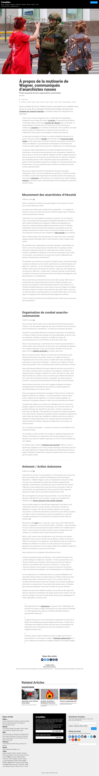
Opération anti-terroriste (51, 445)
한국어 (24, 760)
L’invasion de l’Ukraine (52, 123)
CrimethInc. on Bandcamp (88, 736)
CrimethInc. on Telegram (91, 736)
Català (26, 764)
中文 (19, 757)
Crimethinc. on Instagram (76, 736)
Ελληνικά (42, 102)
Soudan (44, 139)
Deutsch (33, 102)
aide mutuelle (60, 233)
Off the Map (9, 740)
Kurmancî (12, 766)
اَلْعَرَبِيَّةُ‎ (9, 762)
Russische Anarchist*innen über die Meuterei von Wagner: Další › (68, 668)
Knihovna (7, 4)
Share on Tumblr (56, 659)
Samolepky (17, 728)
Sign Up (94, 728)
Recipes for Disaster (22, 736)
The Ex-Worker (6, 743)
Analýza (16, 721)
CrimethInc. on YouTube (73, 740)
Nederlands (10, 760)
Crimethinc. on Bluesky (79, 736)
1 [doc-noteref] (39, 166)
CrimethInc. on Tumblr (85, 736)
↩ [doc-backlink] (42, 613)
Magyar (47, 102)
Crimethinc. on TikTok (94, 736)
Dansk (22, 762)
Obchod (24, 4)
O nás (37, 4)
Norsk (17, 766)
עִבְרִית (26, 762)
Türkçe (24, 759)
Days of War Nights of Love (10, 738)
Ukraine (48, 666)
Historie (5, 723)
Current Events (24, 99)
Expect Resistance (11, 736)
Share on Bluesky (45, 659)
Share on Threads (50, 659)
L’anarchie (34, 128)
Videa (22, 728)
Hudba (26, 728)
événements (45, 606)
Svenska (17, 762)
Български (23, 102)
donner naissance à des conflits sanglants (48, 501)
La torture (51, 120)
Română (5, 762)
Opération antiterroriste (62, 638)
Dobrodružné (10, 721)
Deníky (7, 728)
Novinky (14, 723)
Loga (4, 730)
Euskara (20, 759)
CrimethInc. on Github (82, 736)
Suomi (4, 757)
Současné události (24, 721)
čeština (28, 102)
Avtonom (25, 180)
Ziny (4, 728)
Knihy (2, 4)
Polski (59, 102)
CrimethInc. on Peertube (70, 740)
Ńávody (9, 723)
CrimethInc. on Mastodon (70, 736)
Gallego (7, 766)
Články (4, 719)
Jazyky (33, 4)
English (37, 102)
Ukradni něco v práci (17, 730)
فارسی (4, 760)
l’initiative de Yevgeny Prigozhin (31, 111)
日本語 (55, 102)
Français (24, 753)
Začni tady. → (59, 737)
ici (34, 199)
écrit (36, 523)
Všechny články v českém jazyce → (10, 6)
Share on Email (42, 659)
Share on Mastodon (48, 659)
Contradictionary (23, 734)
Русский (74, 102)
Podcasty (18, 4)
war (51, 666)
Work (4, 736)
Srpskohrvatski (18, 760)
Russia (44, 666)
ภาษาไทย (5, 764)
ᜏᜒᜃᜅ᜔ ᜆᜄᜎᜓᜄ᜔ (24, 766)
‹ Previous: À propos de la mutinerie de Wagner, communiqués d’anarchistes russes (34, 668)
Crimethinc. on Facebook (73, 736)
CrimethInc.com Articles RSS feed (79, 740)
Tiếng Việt (21, 764)
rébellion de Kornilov (40, 351)
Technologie (20, 723)
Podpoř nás (94, 2)
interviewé (34, 178)
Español (9, 753)
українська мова (13, 764)
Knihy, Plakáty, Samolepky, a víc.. (11, 749)
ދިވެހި (4, 766)
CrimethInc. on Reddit (76, 740)
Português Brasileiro (66, 102)
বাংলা (13, 762)
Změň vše (8, 730)
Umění (4, 721)
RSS (7, 719)
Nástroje (13, 4)
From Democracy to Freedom (11, 734)
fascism (54, 666)
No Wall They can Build (17, 743)
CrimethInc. (6, 2)
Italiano (51, 102)
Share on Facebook (53, 659)
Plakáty (12, 728)
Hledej (28, 4)
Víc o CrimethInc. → (57, 731)
